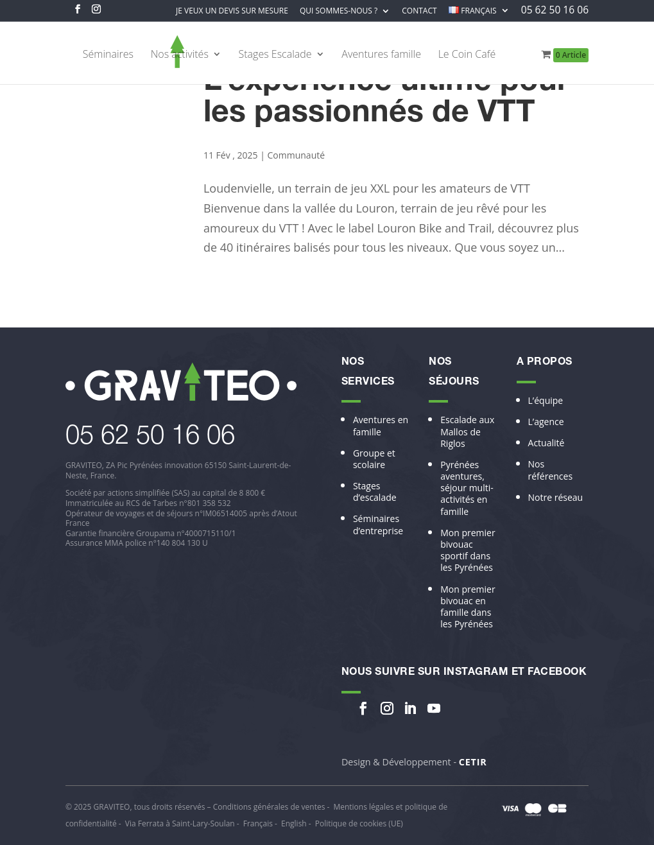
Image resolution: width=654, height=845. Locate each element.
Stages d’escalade (375, 491)
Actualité (546, 443)
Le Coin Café (467, 55)
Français (258, 823)
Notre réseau (555, 497)
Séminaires (108, 55)
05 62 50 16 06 (555, 11)
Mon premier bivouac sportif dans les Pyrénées (467, 550)
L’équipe (546, 400)
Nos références (550, 470)
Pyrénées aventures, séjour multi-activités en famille (467, 488)
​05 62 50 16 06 (150, 438)
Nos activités (180, 55)
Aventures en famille (380, 425)
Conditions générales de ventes (269, 806)
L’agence (546, 422)
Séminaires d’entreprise (378, 524)
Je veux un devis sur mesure (232, 11)
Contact (419, 11)
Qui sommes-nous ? (338, 11)
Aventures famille (381, 55)
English (294, 823)
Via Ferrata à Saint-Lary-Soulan (180, 823)
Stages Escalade (275, 55)
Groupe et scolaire (374, 459)
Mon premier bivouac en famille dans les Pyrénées (467, 607)
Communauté (296, 155)
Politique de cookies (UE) (359, 823)
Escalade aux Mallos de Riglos (467, 431)
